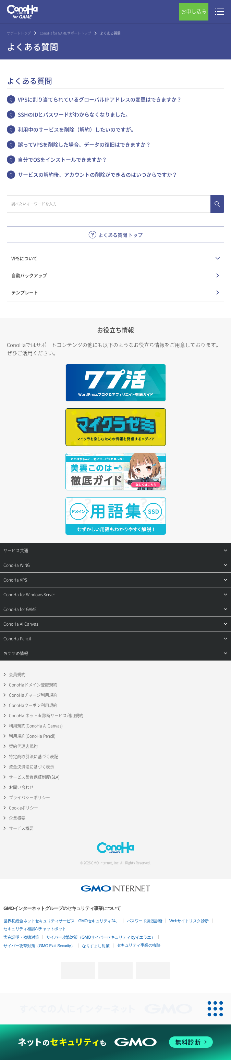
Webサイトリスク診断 (189, 921)
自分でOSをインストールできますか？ (62, 159)
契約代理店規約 (23, 746)
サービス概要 (21, 828)
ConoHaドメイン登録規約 (33, 685)
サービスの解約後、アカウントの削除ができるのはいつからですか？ (97, 174)
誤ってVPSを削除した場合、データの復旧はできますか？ (84, 144)
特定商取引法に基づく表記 (33, 756)
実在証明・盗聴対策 (21, 937)
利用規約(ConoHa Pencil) (32, 736)
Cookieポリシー (23, 808)
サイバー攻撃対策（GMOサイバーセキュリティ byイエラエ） (100, 937)
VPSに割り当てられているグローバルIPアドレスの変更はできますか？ (100, 99)
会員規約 (17, 674)
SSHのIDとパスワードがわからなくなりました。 (74, 114)
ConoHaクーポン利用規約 (33, 705)
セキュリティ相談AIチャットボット (34, 928)
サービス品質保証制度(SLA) (34, 777)
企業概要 (17, 818)
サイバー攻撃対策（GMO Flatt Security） (39, 945)
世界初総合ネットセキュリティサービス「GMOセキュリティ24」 (61, 921)
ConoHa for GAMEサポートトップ (65, 33)
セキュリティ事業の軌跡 (138, 945)
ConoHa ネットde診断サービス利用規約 (46, 715)
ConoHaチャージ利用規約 (33, 695)
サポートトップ (19, 33)
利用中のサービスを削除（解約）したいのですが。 (77, 129)
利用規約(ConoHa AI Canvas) (36, 726)
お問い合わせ (21, 787)
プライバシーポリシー (29, 797)
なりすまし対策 (96, 945)
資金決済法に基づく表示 (31, 767)
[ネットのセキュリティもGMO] (115, 1042)
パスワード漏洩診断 (144, 921)
